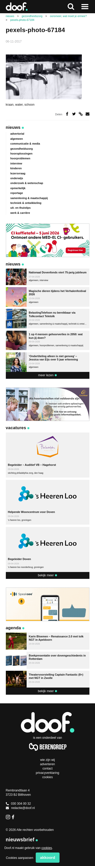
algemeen (16, 138)
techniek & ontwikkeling (26, 202)
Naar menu (85, 6)
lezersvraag (17, 173)
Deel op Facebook (67, 114)
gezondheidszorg (21, 148)
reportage (16, 192)
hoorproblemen (20, 158)
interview (16, 163)
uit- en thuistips (20, 207)
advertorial (17, 133)
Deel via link (81, 114)
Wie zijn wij (47, 760)
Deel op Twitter (74, 114)
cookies (47, 848)
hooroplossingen (21, 153)
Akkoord (47, 857)
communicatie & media (25, 143)
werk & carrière (20, 212)
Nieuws (13, 127)
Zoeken (71, 6)
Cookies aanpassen (19, 858)
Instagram (8, 817)
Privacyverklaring (47, 773)
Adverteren (47, 764)
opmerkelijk (18, 188)
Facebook (14, 817)
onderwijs (16, 178)
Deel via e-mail (87, 114)
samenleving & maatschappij (29, 198)
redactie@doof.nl (20, 808)
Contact (48, 768)
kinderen (16, 168)
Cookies (47, 777)
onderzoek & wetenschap (26, 183)
